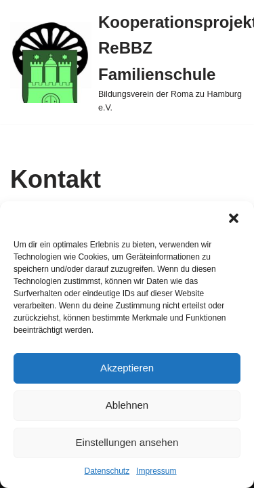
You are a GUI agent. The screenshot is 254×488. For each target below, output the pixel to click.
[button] (233, 218)
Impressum (156, 471)
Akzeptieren (127, 367)
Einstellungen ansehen (127, 442)
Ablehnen (127, 405)
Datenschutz (106, 471)
